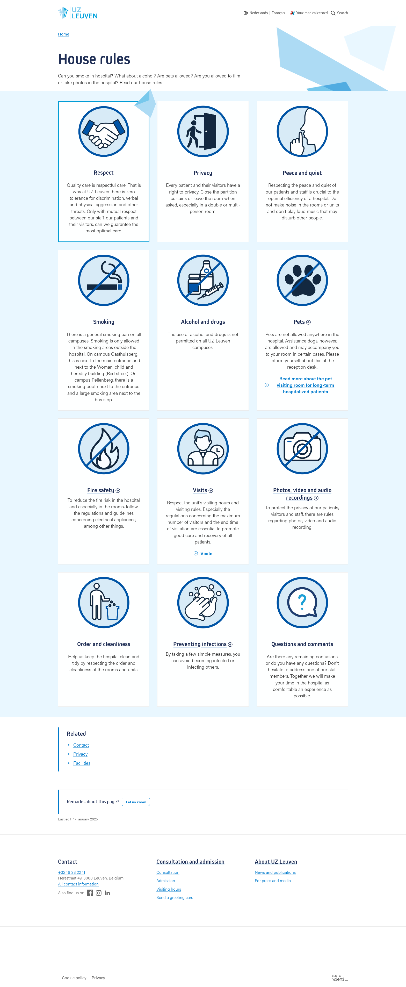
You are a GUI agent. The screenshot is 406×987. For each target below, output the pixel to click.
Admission (165, 880)
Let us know (136, 801)
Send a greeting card (174, 897)
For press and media (273, 880)
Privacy (80, 753)
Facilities (81, 763)
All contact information (78, 884)
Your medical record (312, 12)
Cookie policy (74, 978)
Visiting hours (168, 889)
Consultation (167, 872)
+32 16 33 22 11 (71, 872)
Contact (81, 744)
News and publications (275, 872)
